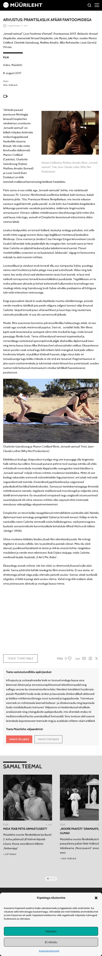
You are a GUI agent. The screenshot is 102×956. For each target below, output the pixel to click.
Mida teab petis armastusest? (25, 829)
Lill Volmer (10, 854)
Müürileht (16, 65)
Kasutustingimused (49, 950)
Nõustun (51, 931)
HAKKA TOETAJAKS (48, 739)
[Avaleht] (22, 6)
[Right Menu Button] (97, 5)
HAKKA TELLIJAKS (19, 739)
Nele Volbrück (10, 85)
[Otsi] (89, 6)
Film (6, 57)
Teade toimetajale (20, 658)
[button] (96, 898)
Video (6, 65)
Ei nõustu (51, 942)
